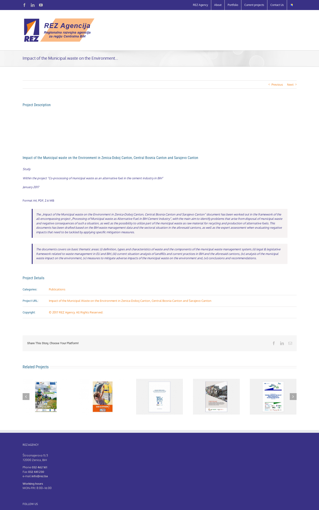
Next (290, 84)
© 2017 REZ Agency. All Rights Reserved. (76, 312)
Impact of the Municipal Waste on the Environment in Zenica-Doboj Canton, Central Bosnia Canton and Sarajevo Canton (130, 300)
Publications (57, 289)
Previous (277, 84)
